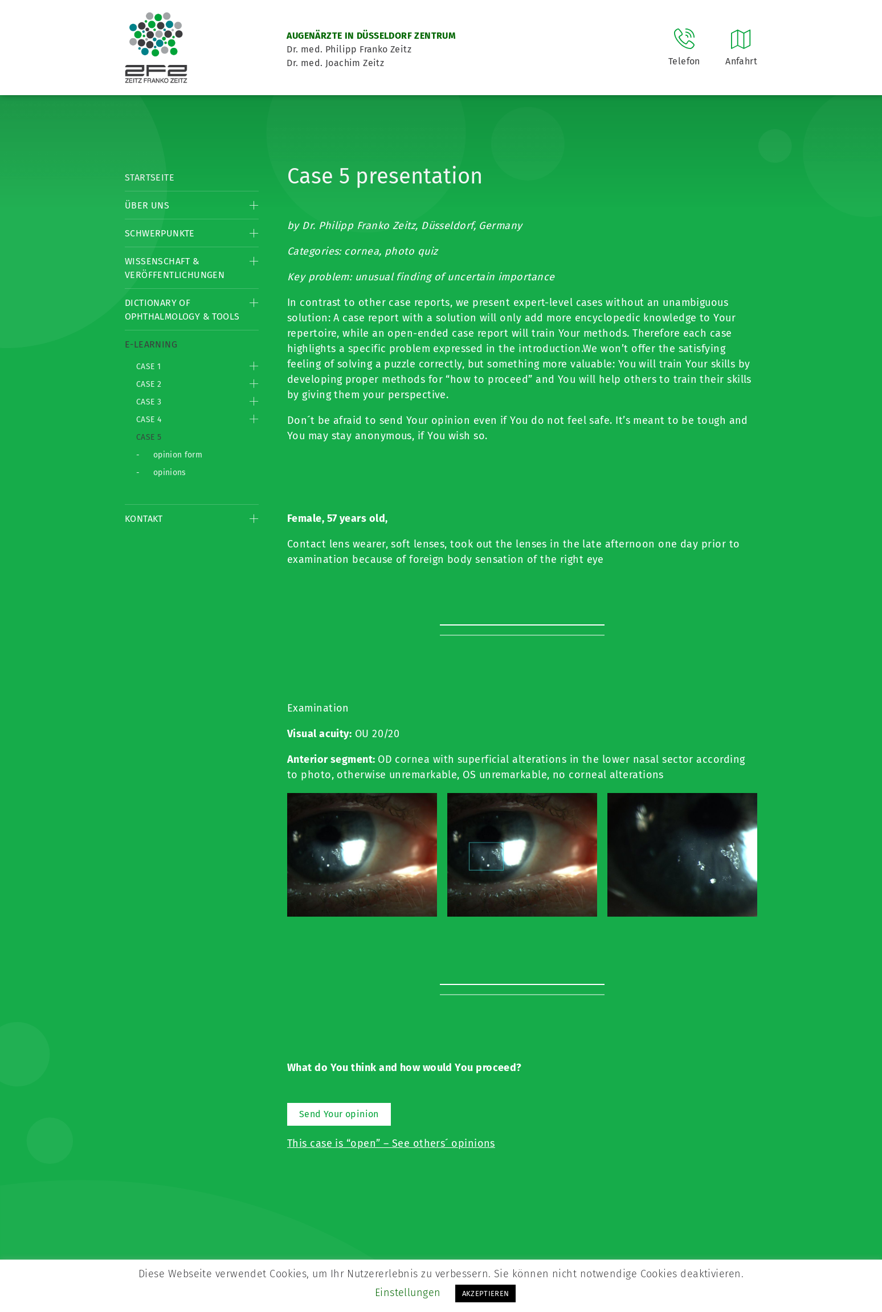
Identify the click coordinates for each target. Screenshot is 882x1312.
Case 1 (148, 366)
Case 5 (148, 437)
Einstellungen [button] (408, 1292)
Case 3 (148, 402)
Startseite (149, 177)
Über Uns (147, 205)
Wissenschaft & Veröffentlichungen (174, 268)
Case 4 (148, 419)
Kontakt (144, 518)
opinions (169, 472)
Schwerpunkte (160, 233)
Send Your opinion (339, 1114)
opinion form (177, 455)
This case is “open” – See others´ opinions (391, 1143)
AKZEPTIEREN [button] (485, 1293)
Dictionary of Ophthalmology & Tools (182, 309)
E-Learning (151, 344)
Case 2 (148, 384)
